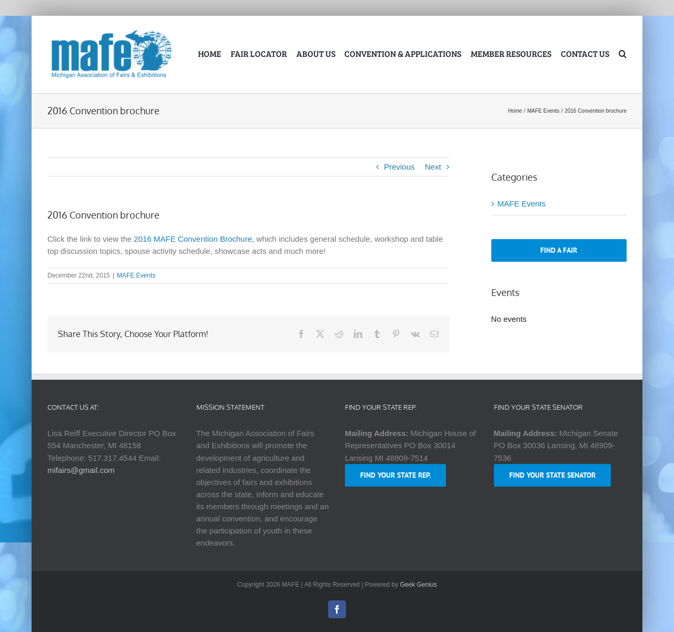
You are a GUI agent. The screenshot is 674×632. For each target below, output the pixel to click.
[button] (623, 55)
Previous (399, 166)
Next (433, 166)
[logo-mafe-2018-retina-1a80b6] (111, 31)
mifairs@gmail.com (81, 470)
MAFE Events (136, 275)
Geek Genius (418, 584)
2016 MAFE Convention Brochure (193, 238)
